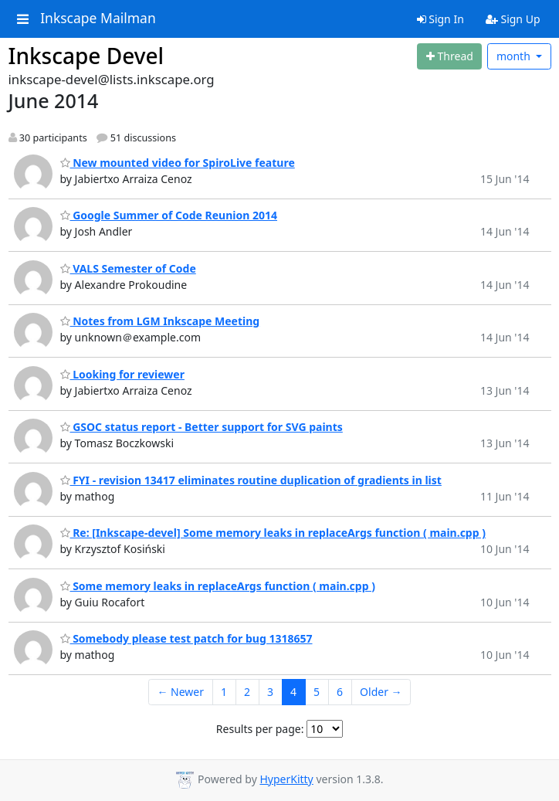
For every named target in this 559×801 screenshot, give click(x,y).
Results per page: (260, 728)
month (515, 56)
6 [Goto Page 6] (340, 691)
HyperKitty (286, 779)
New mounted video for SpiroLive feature (177, 162)
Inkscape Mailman (98, 18)
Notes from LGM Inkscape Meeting (160, 321)
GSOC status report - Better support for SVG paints (201, 426)
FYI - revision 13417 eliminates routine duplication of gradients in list (251, 480)
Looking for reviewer (122, 374)
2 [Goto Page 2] (247, 691)
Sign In (440, 19)
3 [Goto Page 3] (270, 691)
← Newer (180, 691)
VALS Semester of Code (128, 268)
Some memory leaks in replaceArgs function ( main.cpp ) (217, 586)
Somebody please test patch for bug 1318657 (186, 638)
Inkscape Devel (86, 55)
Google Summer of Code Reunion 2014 (169, 215)
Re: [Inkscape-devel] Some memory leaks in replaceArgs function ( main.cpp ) (273, 532)
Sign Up (513, 19)
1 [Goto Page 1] (224, 691)
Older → (380, 691)
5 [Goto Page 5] (316, 691)
